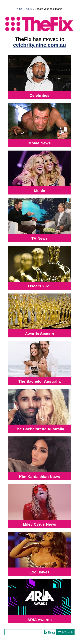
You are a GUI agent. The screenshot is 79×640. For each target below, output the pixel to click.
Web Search (65, 632)
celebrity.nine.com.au (39, 45)
